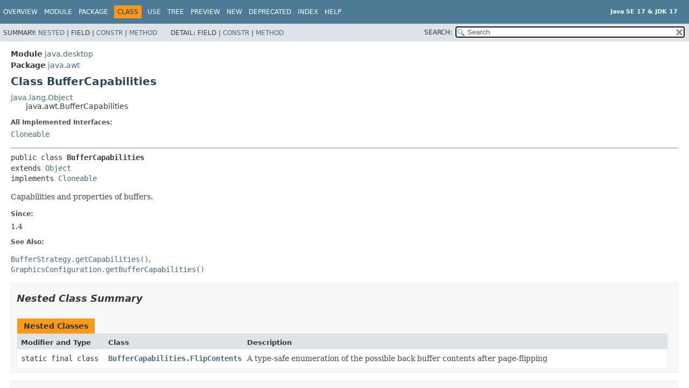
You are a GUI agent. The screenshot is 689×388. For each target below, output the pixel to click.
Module (58, 12)
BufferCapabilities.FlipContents (175, 358)
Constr (109, 33)
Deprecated (270, 12)
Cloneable (30, 134)
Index (308, 12)
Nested (51, 33)
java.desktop (69, 54)
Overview (20, 12)
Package (93, 12)
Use (154, 12)
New (234, 12)
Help (333, 12)
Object (58, 168)
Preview (205, 12)
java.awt (64, 65)
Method (143, 33)
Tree (175, 12)
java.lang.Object (42, 97)
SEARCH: (438, 32)
